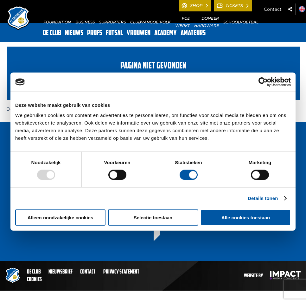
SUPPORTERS (112, 22)
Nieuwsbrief (60, 272)
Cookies (34, 280)
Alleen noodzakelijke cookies (60, 217)
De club (34, 272)
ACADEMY (165, 33)
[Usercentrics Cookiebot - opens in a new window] (263, 82)
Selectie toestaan (153, 217)
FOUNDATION (57, 22)
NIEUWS (74, 33)
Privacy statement (121, 272)
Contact (273, 9)
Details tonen (263, 198)
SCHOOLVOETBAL (240, 22)
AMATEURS (193, 33)
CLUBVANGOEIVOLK (150, 22)
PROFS (94, 33)
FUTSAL (114, 33)
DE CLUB (52, 33)
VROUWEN (138, 33)
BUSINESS (85, 22)
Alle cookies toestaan (245, 217)
